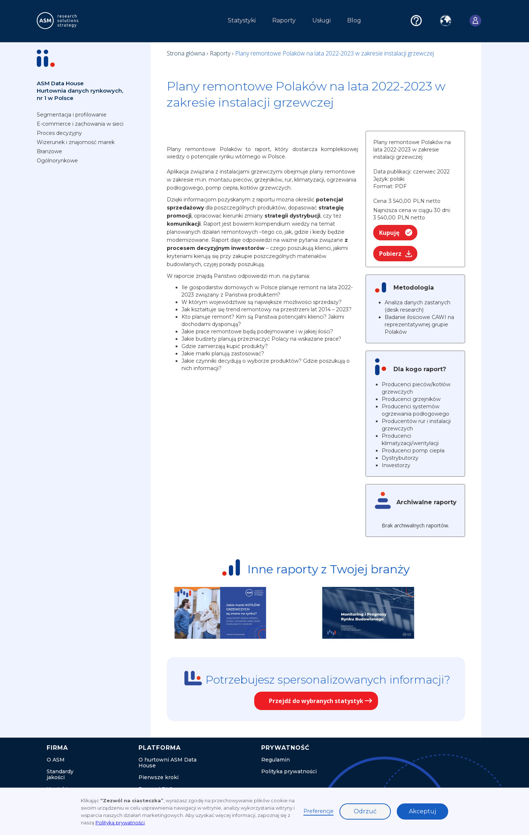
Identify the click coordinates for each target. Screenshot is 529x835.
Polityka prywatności (289, 771)
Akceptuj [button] (422, 811)
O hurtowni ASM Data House (167, 762)
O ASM (56, 760)
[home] (71, 20)
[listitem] (245, 613)
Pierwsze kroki (158, 777)
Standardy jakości (60, 774)
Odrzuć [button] (365, 811)
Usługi (321, 20)
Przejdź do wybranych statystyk (316, 701)
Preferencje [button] (318, 811)
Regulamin (275, 760)
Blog (354, 20)
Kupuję (389, 233)
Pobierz (390, 254)
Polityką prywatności (120, 822)
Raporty (284, 20)
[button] (146, 22)
